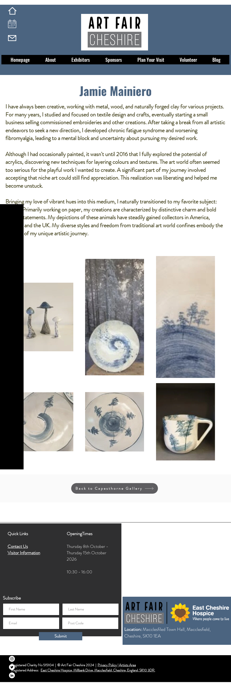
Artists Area (127, 665)
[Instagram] (12, 659)
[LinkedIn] (12, 675)
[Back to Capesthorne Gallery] (114, 488)
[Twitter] (12, 667)
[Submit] (60, 636)
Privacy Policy (107, 665)
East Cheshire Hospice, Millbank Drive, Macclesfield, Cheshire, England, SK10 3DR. (98, 670)
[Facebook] (12, 651)
